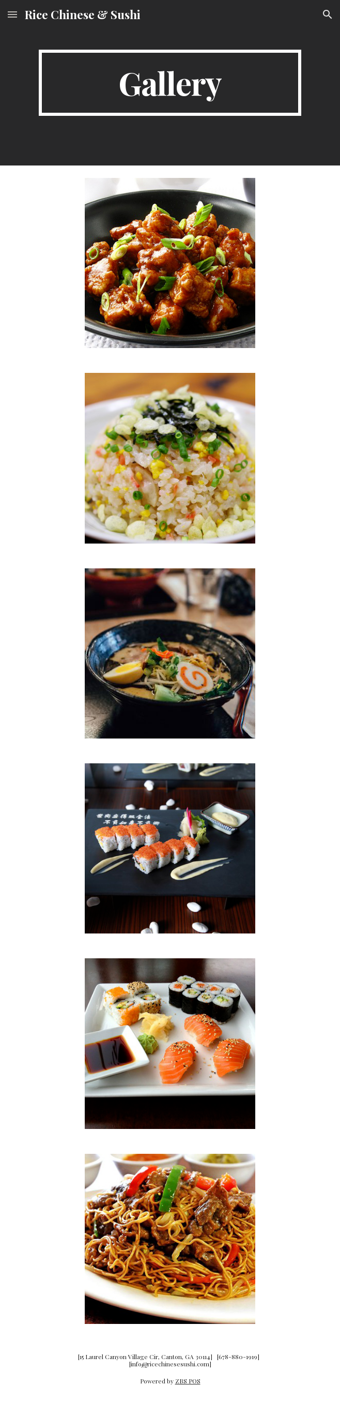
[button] (12, 14)
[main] (170, 83)
